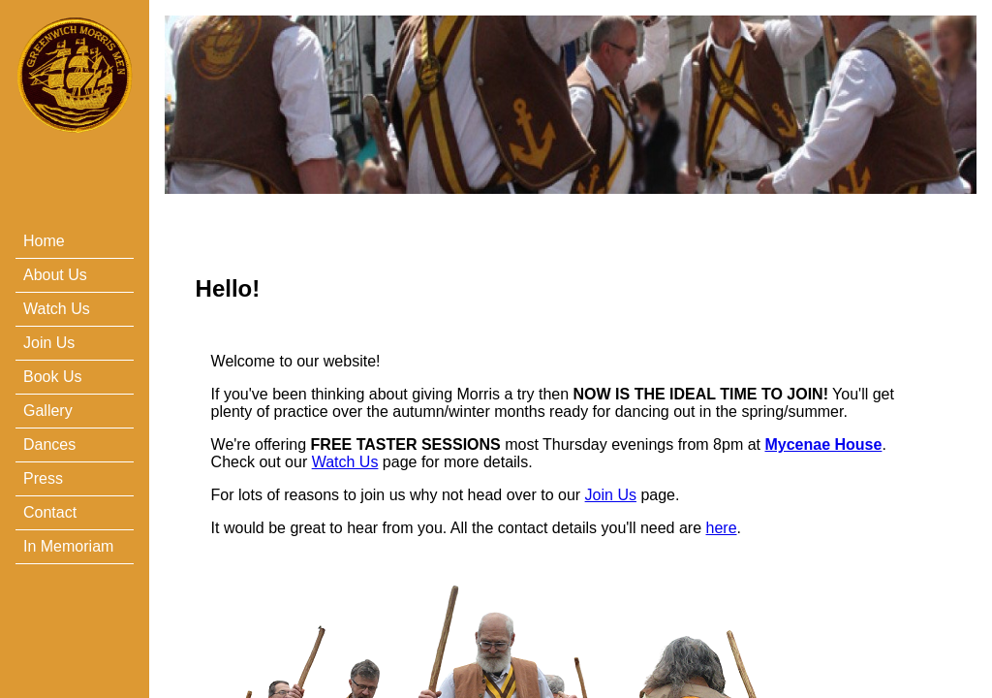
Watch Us (56, 309)
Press (43, 478)
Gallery (48, 410)
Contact (50, 512)
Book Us (52, 376)
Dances (49, 444)
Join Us (49, 342)
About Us (55, 275)
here (721, 528)
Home (44, 241)
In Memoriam (68, 546)
